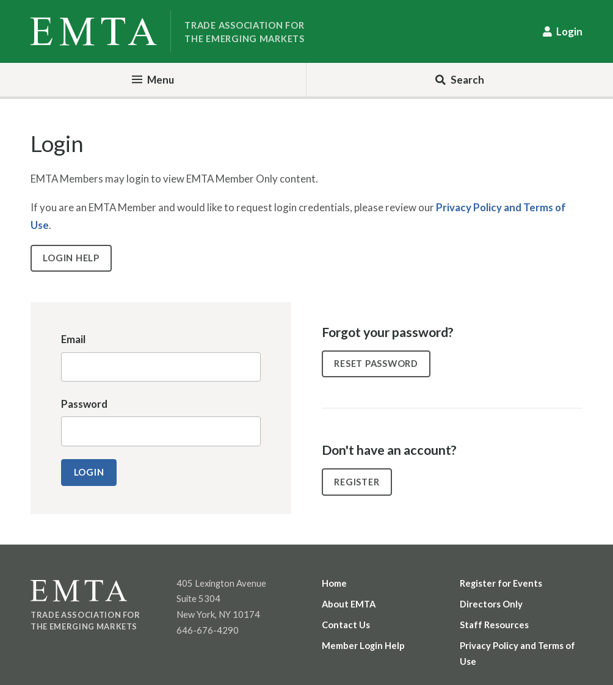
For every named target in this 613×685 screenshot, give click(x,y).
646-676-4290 (207, 630)
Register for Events (501, 583)
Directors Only (491, 603)
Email (73, 339)
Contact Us (346, 624)
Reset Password (376, 363)
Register (356, 481)
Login (569, 31)
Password (84, 403)
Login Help (71, 257)
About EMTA (348, 603)
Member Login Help (363, 645)
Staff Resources (494, 624)
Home (334, 583)
